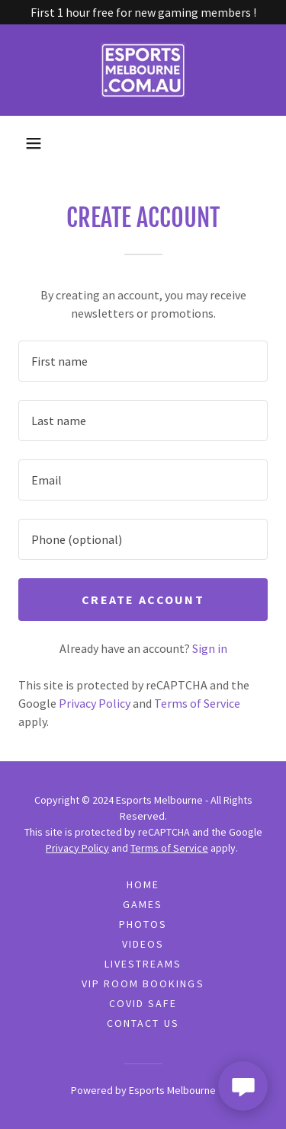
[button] (33, 143)
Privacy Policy (77, 848)
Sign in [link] (209, 648)
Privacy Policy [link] (94, 703)
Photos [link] (143, 924)
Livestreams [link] (143, 964)
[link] (143, 70)
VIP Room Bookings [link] (143, 983)
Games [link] (142, 904)
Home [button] (143, 884)
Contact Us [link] (142, 1023)
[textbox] (143, 361)
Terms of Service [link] (197, 703)
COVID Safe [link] (143, 1003)
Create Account (143, 599)
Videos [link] (143, 944)
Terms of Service (169, 848)
